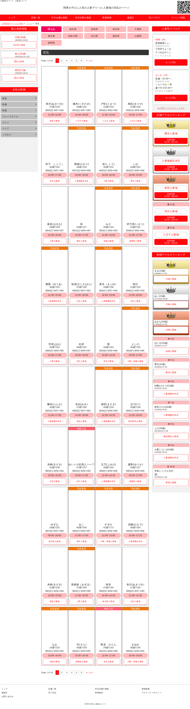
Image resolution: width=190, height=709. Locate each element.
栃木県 (73, 29)
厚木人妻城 (135, 181)
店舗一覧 (52, 689)
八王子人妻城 (81, 121)
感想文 (5, 693)
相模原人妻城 (135, 241)
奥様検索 (146, 689)
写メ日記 (52, 693)
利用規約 (99, 693)
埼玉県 (116, 29)
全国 (53, 29)
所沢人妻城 (135, 301)
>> (87, 61)
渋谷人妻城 (82, 301)
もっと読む (171, 62)
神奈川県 (73, 36)
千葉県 (138, 29)
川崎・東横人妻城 (135, 361)
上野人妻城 (109, 181)
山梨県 (138, 36)
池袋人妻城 (109, 241)
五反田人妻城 (19, 45)
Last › (91, 61)
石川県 (94, 36)
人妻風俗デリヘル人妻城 (12, 23)
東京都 (51, 36)
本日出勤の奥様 (102, 689)
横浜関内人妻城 (135, 421)
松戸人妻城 (82, 481)
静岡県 (51, 43)
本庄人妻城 (55, 181)
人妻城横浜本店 (82, 181)
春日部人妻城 (54, 541)
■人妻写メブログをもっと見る (171, 108)
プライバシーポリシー (152, 693)
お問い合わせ (7, 696)
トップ (29, 23)
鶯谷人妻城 (19, 61)
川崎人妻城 (171, 279)
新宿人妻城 (55, 121)
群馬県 (94, 29)
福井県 (116, 36)
